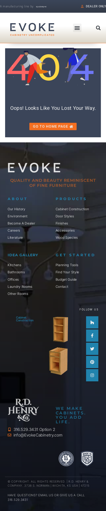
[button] (98, 28)
